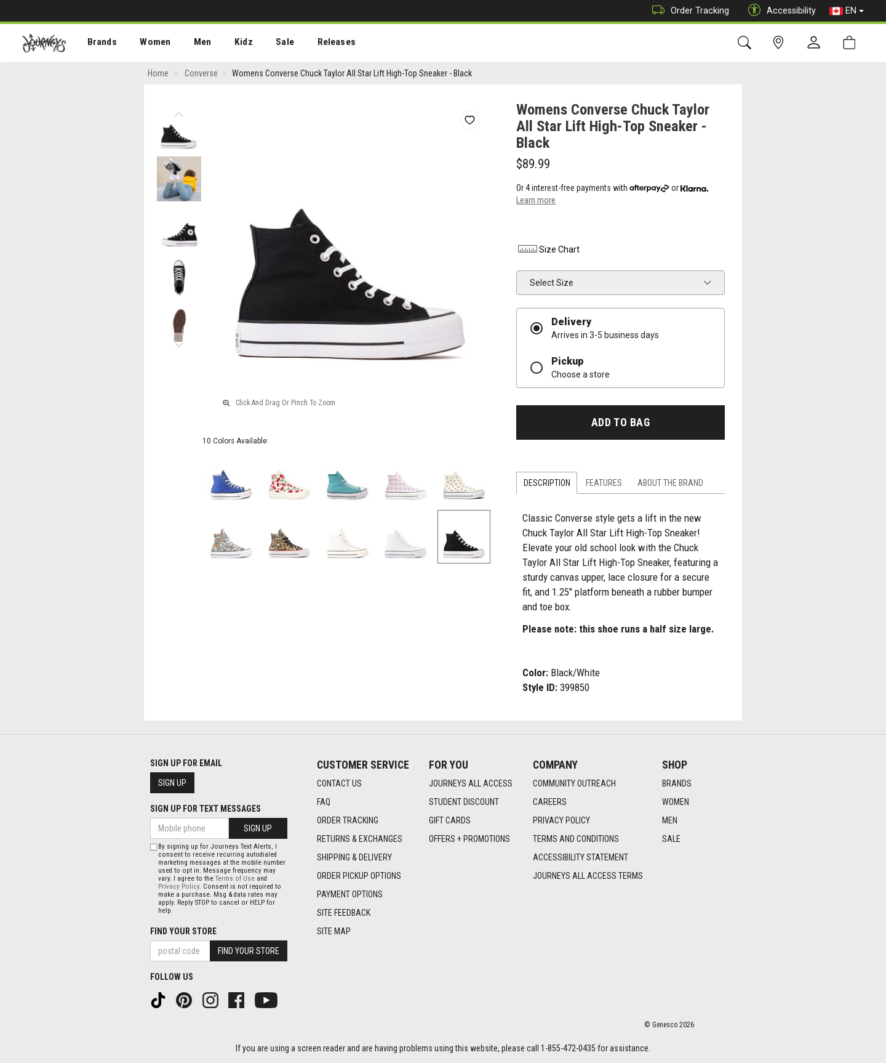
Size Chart (548, 249)
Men (191, 44)
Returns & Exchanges (359, 839)
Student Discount (464, 802)
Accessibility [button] (779, 11)
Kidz (230, 44)
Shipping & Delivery (354, 857)
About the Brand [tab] (670, 483)
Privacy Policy (561, 820)
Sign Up (172, 783)
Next (178, 342)
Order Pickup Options (359, 876)
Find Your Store (183, 931)
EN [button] (846, 11)
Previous (178, 111)
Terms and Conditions (576, 839)
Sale (269, 44)
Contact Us (339, 783)
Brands (95, 44)
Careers (550, 802)
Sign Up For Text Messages (205, 809)
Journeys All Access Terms (588, 876)
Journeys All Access (471, 783)
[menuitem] (96, 43)
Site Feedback (343, 913)
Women (145, 44)
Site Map (334, 931)
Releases (318, 44)
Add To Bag (620, 422)
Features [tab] (604, 483)
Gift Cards (450, 820)
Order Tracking (687, 11)
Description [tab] (547, 483)
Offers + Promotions (469, 839)
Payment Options (350, 894)
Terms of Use (235, 879)
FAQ (323, 802)
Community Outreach (574, 783)
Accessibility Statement (580, 857)
